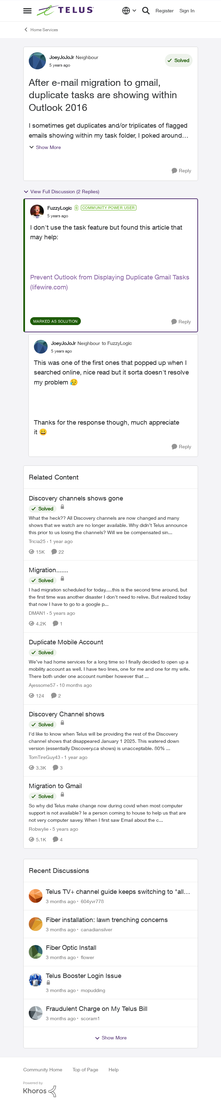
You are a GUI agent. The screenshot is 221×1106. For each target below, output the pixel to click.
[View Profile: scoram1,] (35, 1013)
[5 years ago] (61, 613)
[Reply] (181, 170)
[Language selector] (129, 11)
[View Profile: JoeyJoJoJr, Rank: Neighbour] (37, 60)
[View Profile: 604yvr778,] (35, 896)
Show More (45, 147)
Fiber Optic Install (71, 947)
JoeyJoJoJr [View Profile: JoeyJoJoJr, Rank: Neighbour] (61, 57)
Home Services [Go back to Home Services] (40, 29)
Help (114, 1069)
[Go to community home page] (66, 10)
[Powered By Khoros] (110, 1089)
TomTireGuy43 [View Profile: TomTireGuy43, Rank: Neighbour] (44, 757)
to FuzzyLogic (117, 343)
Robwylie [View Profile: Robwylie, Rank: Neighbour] (39, 829)
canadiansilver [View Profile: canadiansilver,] (96, 929)
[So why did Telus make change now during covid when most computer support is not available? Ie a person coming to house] (111, 812)
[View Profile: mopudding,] (35, 980)
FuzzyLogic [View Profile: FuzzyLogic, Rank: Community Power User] (59, 208)
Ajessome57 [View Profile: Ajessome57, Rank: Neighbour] (42, 685)
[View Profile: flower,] (35, 952)
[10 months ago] (74, 685)
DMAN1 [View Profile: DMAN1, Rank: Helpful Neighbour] (37, 613)
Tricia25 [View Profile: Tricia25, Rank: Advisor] (37, 541)
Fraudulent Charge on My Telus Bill (96, 1008)
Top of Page (85, 1069)
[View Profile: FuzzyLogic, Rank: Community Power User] (37, 211)
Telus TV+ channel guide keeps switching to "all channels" (115, 892)
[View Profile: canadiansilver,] (35, 924)
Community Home (42, 1069)
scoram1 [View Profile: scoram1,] (90, 1018)
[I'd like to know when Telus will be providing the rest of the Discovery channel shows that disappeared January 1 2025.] (111, 740)
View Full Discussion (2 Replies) (61, 191)
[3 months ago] (61, 901)
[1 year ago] (60, 540)
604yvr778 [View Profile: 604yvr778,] (92, 901)
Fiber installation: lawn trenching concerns (107, 919)
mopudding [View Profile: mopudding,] (93, 990)
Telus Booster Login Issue (83, 975)
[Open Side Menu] (27, 10)
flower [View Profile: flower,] (87, 957)
